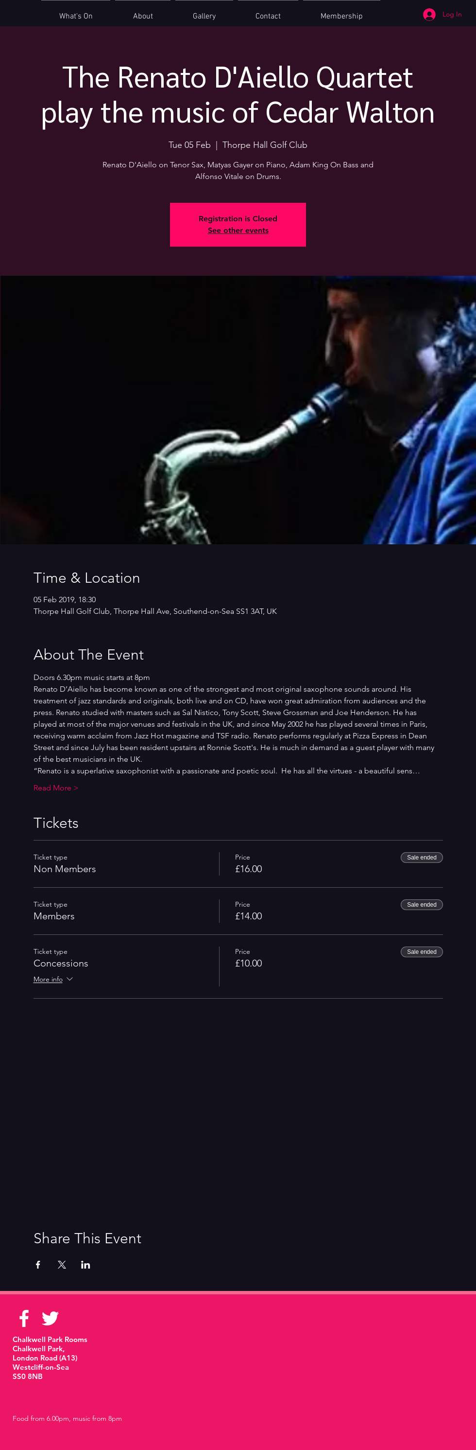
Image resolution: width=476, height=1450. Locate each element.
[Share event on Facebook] (38, 1265)
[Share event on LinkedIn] (85, 1265)
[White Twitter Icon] (50, 1318)
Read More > (56, 787)
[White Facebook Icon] (24, 1318)
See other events (238, 230)
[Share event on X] (62, 1265)
